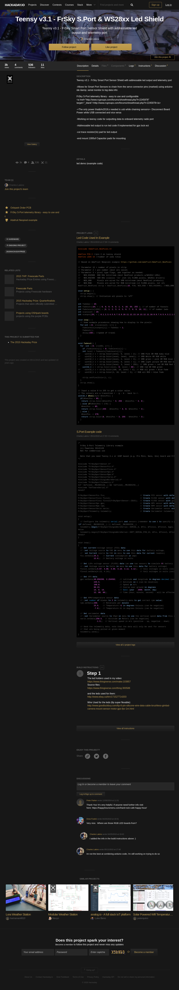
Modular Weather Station (64, 914)
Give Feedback (62, 977)
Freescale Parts (24, 288)
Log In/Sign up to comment (91, 794)
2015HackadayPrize (15, 252)
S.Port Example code (90, 431)
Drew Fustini (92, 819)
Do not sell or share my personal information (136, 977)
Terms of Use (78, 977)
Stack (80, 5)
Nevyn (53, 918)
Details (95, 66)
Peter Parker (92, 800)
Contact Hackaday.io (44, 977)
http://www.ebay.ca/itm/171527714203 (106, 697)
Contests (57, 5)
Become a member (64, 945)
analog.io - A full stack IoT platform (112, 914)
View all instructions (125, 728)
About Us (28, 977)
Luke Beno (98, 918)
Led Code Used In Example (94, 238)
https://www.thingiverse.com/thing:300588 (108, 688)
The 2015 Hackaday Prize (10, 79)
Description (83, 66)
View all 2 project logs (125, 645)
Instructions (145, 65)
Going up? (89, 970)
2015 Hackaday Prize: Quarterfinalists (35, 301)
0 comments (114, 242)
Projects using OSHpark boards (32, 313)
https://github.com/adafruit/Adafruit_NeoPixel (146, 262)
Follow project (69, 47)
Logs (132, 65)
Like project (111, 47)
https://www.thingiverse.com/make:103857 (109, 681)
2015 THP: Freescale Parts (30, 276)
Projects (32, 5)
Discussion (161, 65)
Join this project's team (16, 189)
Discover (44, 5)
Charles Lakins (89, 39)
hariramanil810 (15, 918)
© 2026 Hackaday (89, 983)
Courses (69, 5)
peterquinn (140, 918)
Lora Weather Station (19, 914)
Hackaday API (108, 977)
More (91, 5)
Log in (168, 5)
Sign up (155, 5)
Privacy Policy (93, 977)
